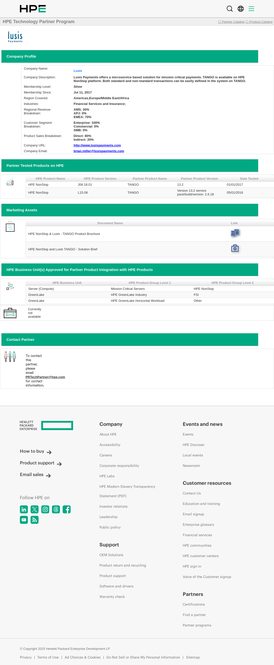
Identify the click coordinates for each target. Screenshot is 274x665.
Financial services (197, 535)
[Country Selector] (241, 8)
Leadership (108, 517)
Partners (193, 594)
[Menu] (251, 8)
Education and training (201, 503)
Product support (41, 463)
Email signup (193, 514)
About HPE (108, 434)
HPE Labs (107, 476)
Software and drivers (116, 586)
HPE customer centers (201, 556)
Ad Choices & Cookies (83, 657)
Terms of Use (48, 657)
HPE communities (197, 545)
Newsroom (191, 465)
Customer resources (207, 483)
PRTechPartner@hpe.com (45, 377)
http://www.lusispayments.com (97, 145)
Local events (193, 455)
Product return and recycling (122, 565)
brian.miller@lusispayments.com (99, 151)
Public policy (110, 527)
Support (109, 544)
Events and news (203, 424)
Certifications (194, 604)
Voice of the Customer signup (207, 577)
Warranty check (112, 596)
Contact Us (192, 493)
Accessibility (109, 445)
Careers (105, 455)
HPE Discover (193, 445)
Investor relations (113, 506)
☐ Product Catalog (259, 22)
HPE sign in (192, 566)
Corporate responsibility (119, 465)
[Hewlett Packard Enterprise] (50, 426)
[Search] (230, 8)
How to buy (36, 451)
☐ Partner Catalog (231, 22)
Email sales (35, 474)
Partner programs (197, 625)
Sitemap (193, 657)
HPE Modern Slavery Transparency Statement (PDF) (127, 491)
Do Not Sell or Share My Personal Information (143, 657)
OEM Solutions (111, 555)
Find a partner (194, 615)
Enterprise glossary (198, 524)
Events (188, 434)
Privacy (26, 657)
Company (110, 424)
